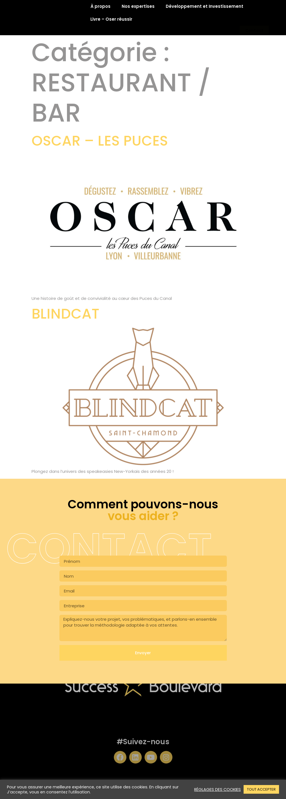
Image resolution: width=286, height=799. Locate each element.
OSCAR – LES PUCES (100, 141)
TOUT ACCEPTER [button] (261, 789)
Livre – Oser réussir (111, 19)
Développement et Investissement (204, 6)
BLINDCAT (65, 314)
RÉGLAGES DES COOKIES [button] (217, 789)
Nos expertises (138, 6)
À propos (100, 6)
